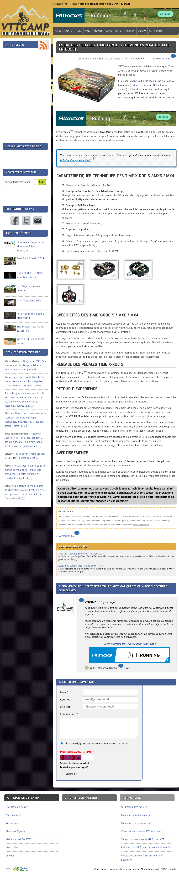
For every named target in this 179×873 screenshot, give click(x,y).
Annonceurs (12, 823)
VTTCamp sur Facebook (14, 220)
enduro (135, 85)
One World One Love (29, 300)
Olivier (139, 58)
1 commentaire (161, 58)
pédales (65, 132)
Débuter (98, 30)
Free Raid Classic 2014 (30, 258)
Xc (150, 30)
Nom (64, 692)
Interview (129, 30)
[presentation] (29, 193)
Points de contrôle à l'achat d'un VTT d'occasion (142, 857)
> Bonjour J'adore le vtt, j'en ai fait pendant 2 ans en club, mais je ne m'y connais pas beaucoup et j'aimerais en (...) (24, 440)
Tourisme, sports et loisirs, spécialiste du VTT (16, 868)
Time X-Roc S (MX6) (72, 373)
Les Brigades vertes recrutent (28, 288)
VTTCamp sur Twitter (26, 220)
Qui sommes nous (16, 807)
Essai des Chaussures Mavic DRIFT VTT (80, 565)
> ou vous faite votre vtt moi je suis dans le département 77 (25, 456)
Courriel (65, 699)
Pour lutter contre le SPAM (77, 752)
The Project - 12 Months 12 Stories (31, 328)
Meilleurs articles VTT (18, 839)
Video (88, 30)
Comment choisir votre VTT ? (137, 823)
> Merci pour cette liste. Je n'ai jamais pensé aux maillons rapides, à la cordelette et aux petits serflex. (25, 381)
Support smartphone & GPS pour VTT (142, 839)
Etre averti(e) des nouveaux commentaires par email (96, 743)
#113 (127, 667)
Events (68, 30)
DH (155, 85)
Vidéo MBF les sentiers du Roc (30, 341)
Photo (78, 30)
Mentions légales (15, 831)
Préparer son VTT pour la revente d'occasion (146, 847)
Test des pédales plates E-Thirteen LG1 (80, 553)
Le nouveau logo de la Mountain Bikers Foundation (30, 246)
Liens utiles (12, 847)
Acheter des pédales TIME (75, 160)
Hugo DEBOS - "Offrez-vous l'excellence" (30, 275)
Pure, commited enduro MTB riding (30, 315)
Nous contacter (37, 220)
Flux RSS (43, 45)
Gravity (158, 30)
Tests (118, 30)
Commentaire (69, 714)
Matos (58, 30)
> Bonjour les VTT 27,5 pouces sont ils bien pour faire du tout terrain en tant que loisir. (25, 365)
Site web (65, 706)
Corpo (108, 30)
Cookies (10, 855)
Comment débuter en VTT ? (136, 815)
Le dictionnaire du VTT (134, 807)
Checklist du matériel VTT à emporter (142, 831)
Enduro (142, 30)
